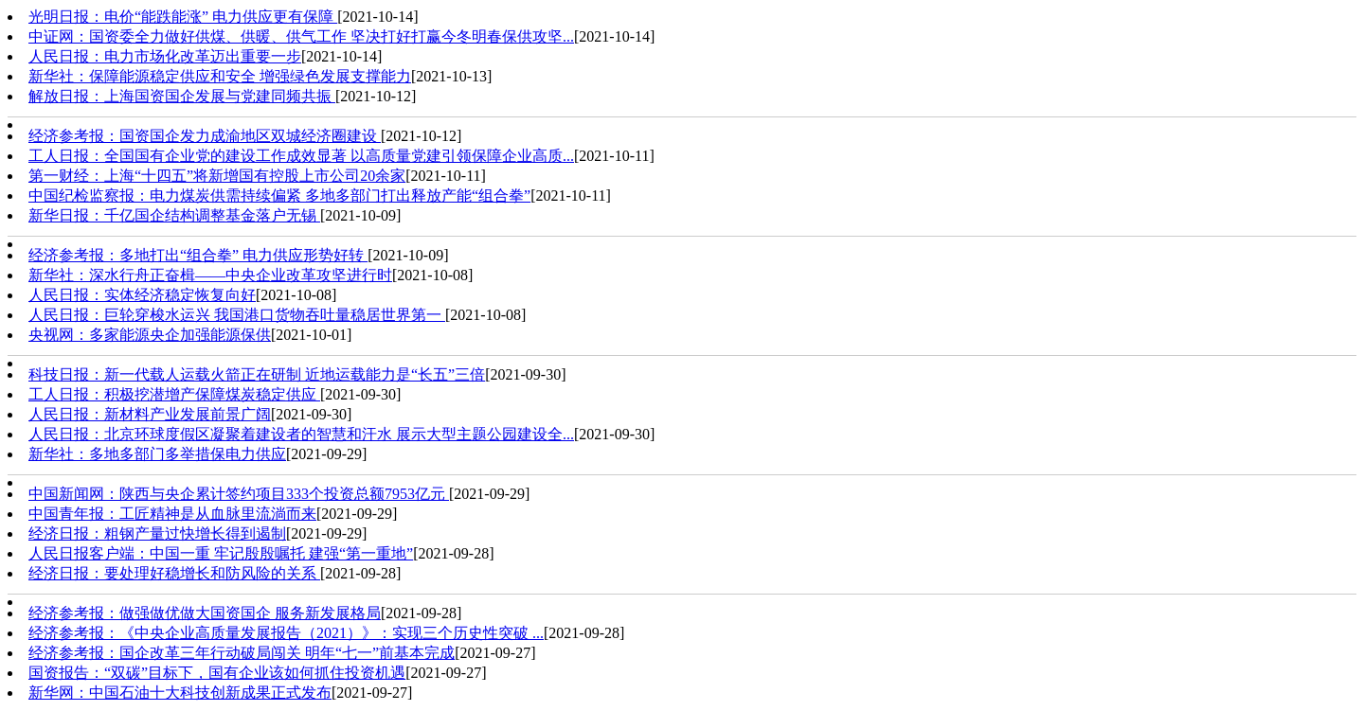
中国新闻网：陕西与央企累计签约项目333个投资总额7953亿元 (238, 494)
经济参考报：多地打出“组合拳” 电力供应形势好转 (198, 255)
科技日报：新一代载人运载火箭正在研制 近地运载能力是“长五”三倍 (256, 374)
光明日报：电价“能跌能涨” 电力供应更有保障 (182, 17)
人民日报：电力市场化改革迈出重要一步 (164, 56)
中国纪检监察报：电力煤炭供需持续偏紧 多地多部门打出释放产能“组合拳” (279, 195)
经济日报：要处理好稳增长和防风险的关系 (174, 573)
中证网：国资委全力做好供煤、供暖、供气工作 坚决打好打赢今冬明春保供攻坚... (301, 36)
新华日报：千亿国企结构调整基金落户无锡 (174, 215)
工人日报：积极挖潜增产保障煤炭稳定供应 (174, 394)
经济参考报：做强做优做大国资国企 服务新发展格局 (204, 613)
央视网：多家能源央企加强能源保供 (149, 335)
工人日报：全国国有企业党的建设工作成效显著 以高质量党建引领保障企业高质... (301, 156)
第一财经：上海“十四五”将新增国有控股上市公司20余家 (216, 176)
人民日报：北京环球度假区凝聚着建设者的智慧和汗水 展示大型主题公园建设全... (301, 434)
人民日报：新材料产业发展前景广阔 (149, 414)
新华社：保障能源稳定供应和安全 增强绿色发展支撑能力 (219, 76)
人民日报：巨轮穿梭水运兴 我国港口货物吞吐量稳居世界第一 (236, 315)
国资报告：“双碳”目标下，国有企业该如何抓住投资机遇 (216, 673)
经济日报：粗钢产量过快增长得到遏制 (157, 533)
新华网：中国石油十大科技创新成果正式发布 (180, 692)
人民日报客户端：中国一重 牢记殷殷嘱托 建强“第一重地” (220, 553)
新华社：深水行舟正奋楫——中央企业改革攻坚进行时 (210, 275)
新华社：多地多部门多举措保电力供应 (157, 454)
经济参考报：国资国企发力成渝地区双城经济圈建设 (204, 136)
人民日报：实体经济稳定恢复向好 (142, 295)
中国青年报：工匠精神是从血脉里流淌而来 (172, 514)
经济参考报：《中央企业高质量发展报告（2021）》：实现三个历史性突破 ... (286, 633)
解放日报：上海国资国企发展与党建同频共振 (181, 96)
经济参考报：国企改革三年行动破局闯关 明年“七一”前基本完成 (241, 653)
